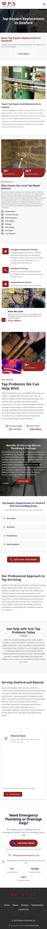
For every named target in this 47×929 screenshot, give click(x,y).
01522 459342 (23, 54)
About (15, 905)
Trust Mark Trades (32, 925)
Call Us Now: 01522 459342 (23, 559)
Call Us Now (23, 481)
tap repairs (5, 116)
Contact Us (23, 909)
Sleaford (5, 472)
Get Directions (13, 794)
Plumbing (12, 110)
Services (25, 905)
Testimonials (37, 905)
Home (7, 905)
